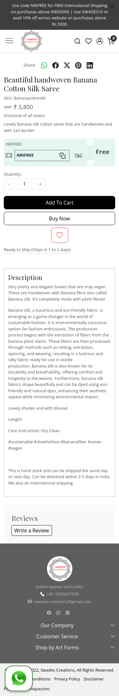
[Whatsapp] (44, 65)
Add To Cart (60, 202)
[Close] (112, 7)
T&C (79, 155)
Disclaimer (93, 679)
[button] (99, 41)
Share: (29, 65)
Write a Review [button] (31, 530)
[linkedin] (90, 65)
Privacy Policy (67, 679)
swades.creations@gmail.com (63, 601)
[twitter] (67, 65)
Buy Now (59, 218)
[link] (77, 41)
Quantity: (13, 174)
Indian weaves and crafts (59, 586)
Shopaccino (39, 689)
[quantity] (24, 184)
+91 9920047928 (63, 594)
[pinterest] (78, 65)
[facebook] (55, 65)
